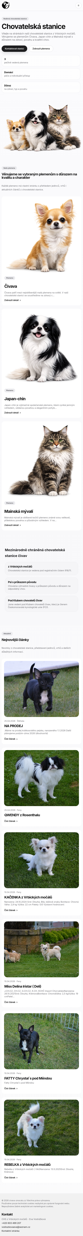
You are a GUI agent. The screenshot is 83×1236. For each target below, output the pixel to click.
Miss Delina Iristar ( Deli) (22, 986)
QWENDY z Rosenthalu (22, 815)
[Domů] (6, 5)
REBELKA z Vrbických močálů (27, 1164)
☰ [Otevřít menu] (78, 5)
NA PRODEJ (13, 726)
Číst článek (9, 739)
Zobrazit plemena (41, 48)
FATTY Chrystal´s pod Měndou (28, 1078)
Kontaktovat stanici (14, 48)
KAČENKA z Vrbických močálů (28, 897)
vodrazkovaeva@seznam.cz (16, 1227)
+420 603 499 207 (11, 1223)
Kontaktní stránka (10, 1231)
